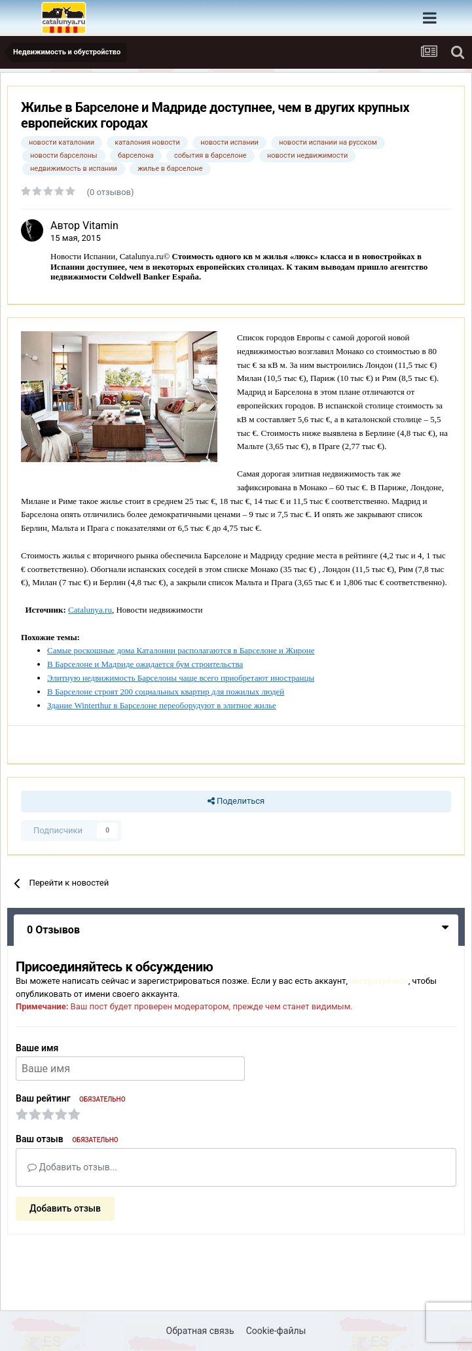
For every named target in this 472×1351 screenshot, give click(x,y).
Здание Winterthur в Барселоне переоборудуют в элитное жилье (161, 705)
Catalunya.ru (90, 610)
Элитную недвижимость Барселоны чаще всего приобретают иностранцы (180, 678)
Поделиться (236, 801)
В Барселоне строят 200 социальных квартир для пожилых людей (165, 691)
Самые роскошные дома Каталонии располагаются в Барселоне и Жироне (181, 650)
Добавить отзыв (65, 1208)
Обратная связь (200, 1330)
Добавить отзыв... (72, 1167)
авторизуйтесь (379, 981)
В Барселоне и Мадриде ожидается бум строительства (145, 664)
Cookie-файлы (276, 1330)
